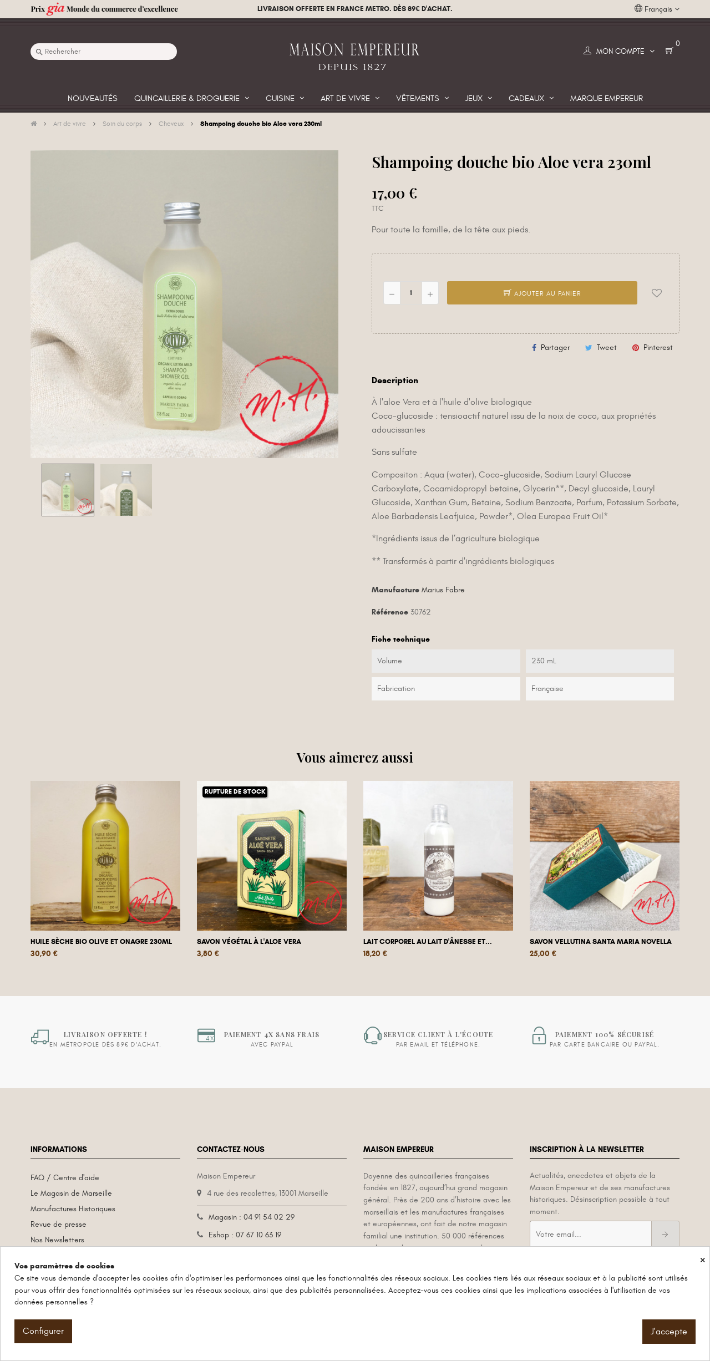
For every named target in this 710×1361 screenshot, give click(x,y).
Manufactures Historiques (73, 1208)
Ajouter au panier (542, 293)
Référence (390, 612)
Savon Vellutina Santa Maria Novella (601, 941)
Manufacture (395, 590)
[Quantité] (411, 293)
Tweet (607, 347)
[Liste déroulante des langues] (657, 9)
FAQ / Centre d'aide (65, 1177)
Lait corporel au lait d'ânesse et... (427, 941)
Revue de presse (59, 1224)
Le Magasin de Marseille (71, 1193)
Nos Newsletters (57, 1240)
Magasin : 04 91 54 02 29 (252, 1217)
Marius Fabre (443, 590)
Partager (555, 347)
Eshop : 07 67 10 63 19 (245, 1235)
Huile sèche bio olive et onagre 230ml (101, 941)
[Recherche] (104, 51)
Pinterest (658, 347)
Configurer (43, 1331)
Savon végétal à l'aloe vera (249, 941)
